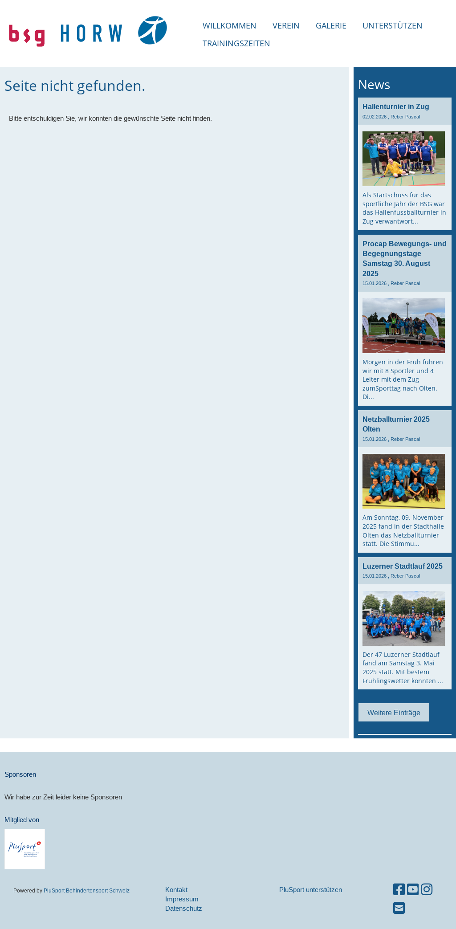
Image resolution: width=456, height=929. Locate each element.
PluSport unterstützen (310, 889)
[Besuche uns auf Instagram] (426, 889)
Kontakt (176, 889)
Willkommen (229, 25)
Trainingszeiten (236, 43)
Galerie (331, 25)
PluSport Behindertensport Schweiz (87, 890)
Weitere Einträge (393, 713)
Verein (286, 25)
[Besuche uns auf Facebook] (399, 889)
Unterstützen (392, 25)
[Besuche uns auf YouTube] (413, 889)
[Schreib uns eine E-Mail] (399, 908)
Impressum (182, 899)
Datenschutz (183, 908)
